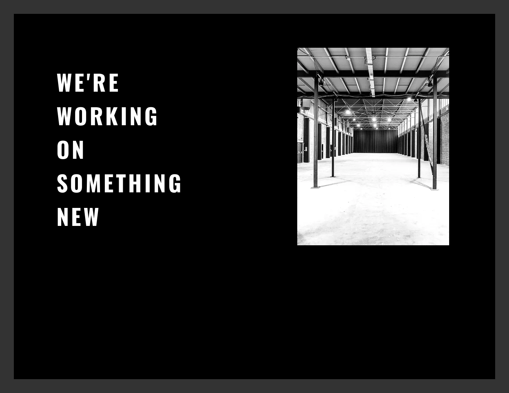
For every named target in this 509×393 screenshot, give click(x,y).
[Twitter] (71, 293)
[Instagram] (81, 293)
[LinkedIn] (92, 293)
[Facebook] (60, 293)
